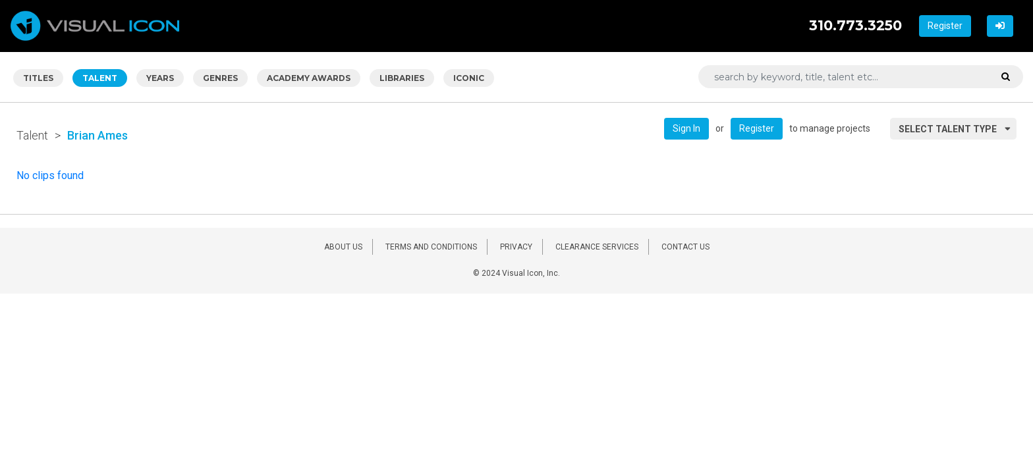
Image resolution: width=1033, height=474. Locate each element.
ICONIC (468, 78)
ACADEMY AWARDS (308, 78)
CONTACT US (685, 246)
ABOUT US (343, 246)
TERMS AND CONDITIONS (431, 246)
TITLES (38, 78)
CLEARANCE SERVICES (596, 246)
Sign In (686, 128)
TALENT (99, 78)
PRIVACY (516, 246)
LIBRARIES (401, 78)
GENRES (220, 78)
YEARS (160, 78)
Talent (32, 135)
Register (945, 25)
